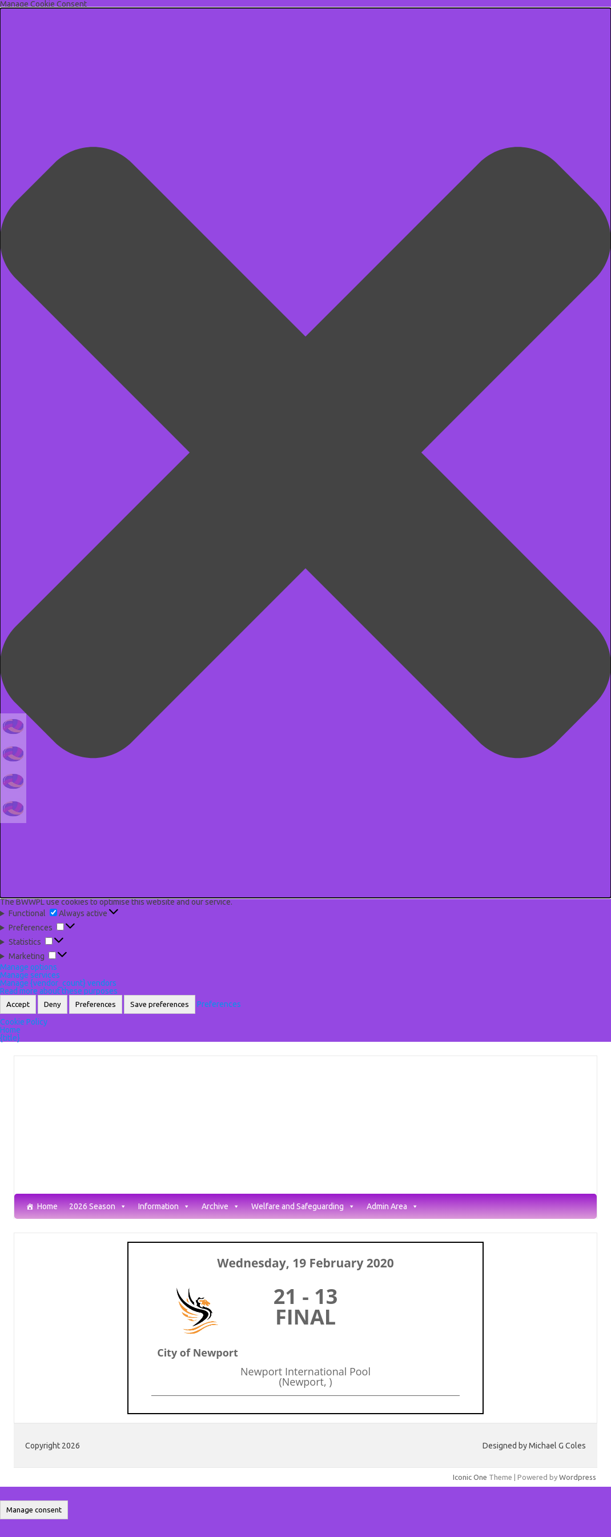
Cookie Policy (23, 1021)
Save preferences (159, 1004)
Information (164, 1206)
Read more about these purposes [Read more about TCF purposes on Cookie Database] (59, 991)
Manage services (30, 975)
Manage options (28, 967)
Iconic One (470, 1477)
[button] (305, 453)
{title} (10, 1037)
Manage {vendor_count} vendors (58, 983)
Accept (18, 1004)
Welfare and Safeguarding (303, 1206)
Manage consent (34, 1510)
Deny (52, 1004)
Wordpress (577, 1477)
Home (10, 1029)
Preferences (95, 1004)
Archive (221, 1206)
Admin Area (393, 1206)
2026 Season (98, 1206)
